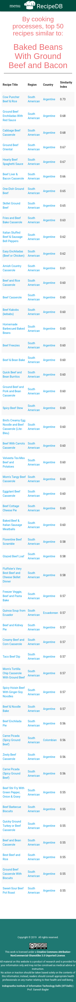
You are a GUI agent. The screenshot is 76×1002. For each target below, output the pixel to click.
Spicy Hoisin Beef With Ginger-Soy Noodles (14, 692)
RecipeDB (43, 6)
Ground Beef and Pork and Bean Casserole (13, 391)
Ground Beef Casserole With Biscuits (12, 874)
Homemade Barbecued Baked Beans (14, 328)
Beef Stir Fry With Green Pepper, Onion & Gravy (13, 792)
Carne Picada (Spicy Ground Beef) (11, 740)
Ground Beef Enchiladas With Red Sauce (13, 116)
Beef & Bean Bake (14, 360)
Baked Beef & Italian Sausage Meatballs (12, 525)
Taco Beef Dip (11, 656)
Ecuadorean (50, 612)
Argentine (49, 99)
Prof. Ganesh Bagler (38, 989)
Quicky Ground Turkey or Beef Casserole (12, 826)
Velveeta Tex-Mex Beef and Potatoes (14, 462)
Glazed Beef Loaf (13, 556)
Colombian (50, 740)
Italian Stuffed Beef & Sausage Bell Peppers (12, 237)
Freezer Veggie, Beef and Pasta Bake (12, 596)
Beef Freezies (11, 345)
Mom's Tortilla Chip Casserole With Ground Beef (14, 673)
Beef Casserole (12, 297)
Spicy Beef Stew (13, 408)
